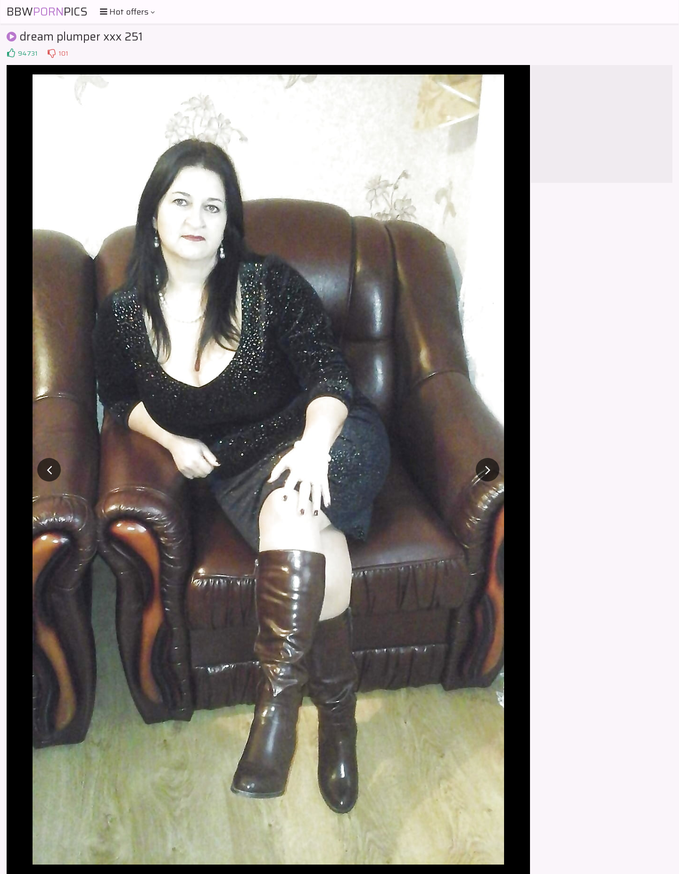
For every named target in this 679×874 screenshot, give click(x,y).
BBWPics (47, 12)
